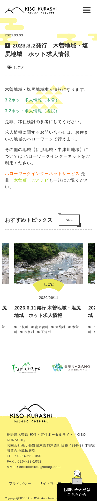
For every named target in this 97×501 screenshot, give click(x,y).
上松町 (21, 327)
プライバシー (20, 483)
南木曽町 (40, 327)
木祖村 (27, 332)
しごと (19, 67)
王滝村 (44, 332)
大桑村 (58, 327)
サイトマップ (50, 483)
